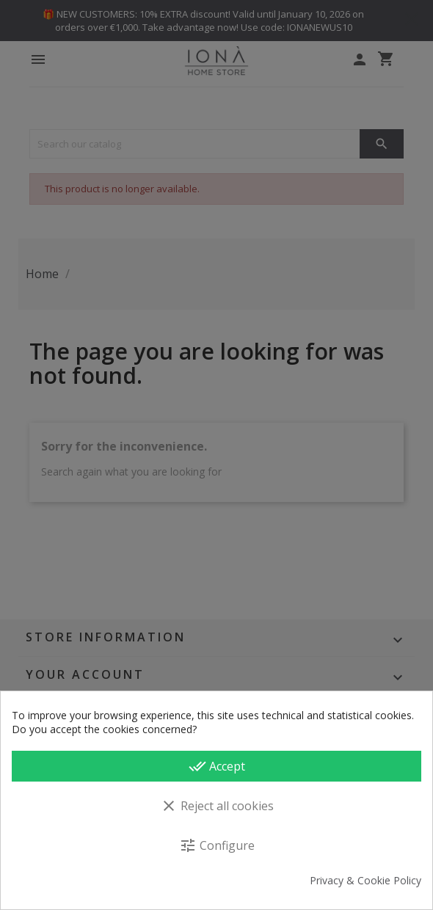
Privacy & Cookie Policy (365, 880)
